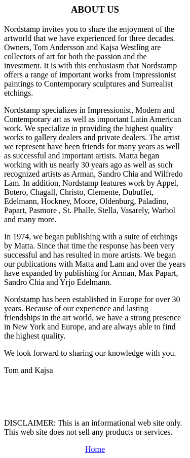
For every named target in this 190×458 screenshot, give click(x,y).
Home (95, 449)
